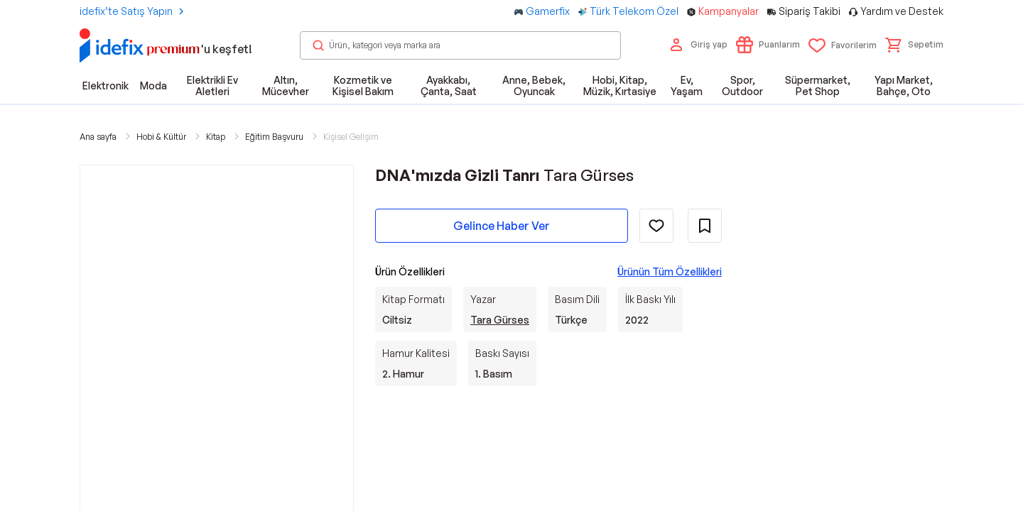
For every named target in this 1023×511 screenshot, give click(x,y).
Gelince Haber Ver (501, 226)
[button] (914, 44)
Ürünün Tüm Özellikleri (669, 271)
